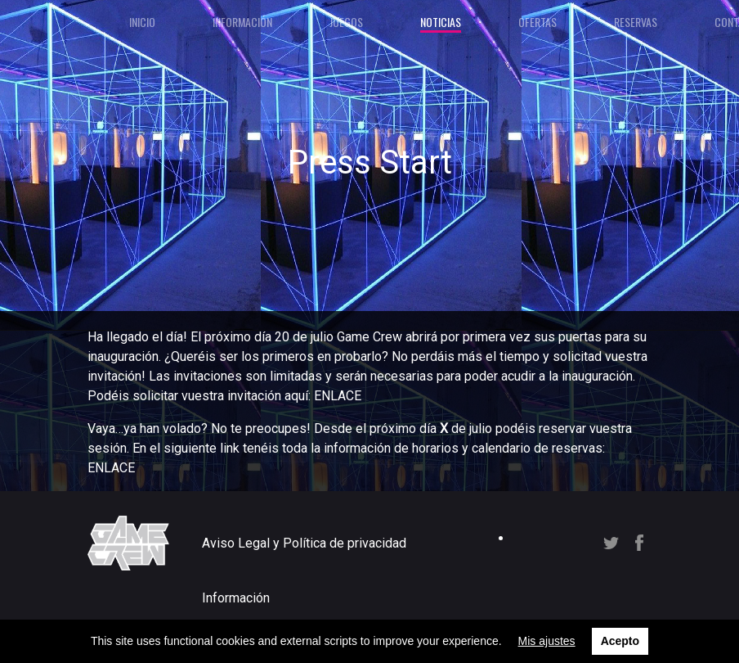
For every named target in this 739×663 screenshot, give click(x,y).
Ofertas (537, 21)
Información (242, 21)
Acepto (620, 640)
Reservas (635, 21)
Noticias (440, 21)
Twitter (611, 543)
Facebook (639, 542)
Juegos (346, 21)
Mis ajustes (547, 640)
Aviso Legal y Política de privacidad (304, 543)
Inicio (142, 21)
